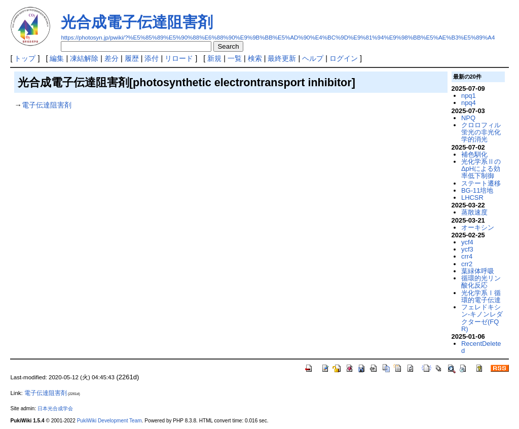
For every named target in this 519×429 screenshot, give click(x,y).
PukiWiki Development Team (109, 420)
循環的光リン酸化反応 (481, 281)
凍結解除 (84, 58)
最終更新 (282, 58)
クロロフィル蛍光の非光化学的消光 (481, 132)
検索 (255, 58)
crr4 (466, 256)
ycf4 (467, 242)
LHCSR (472, 197)
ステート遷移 (481, 183)
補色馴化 (474, 154)
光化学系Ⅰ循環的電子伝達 (481, 296)
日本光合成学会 (55, 408)
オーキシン (477, 227)
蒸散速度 (474, 212)
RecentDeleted (481, 347)
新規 (214, 58)
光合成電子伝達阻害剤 (137, 22)
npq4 (468, 102)
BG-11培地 (477, 190)
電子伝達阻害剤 (46, 105)
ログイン (343, 58)
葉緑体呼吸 (477, 271)
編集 (57, 58)
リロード (179, 58)
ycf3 (467, 249)
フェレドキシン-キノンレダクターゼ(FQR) (482, 318)
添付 (151, 58)
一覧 (235, 58)
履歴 (132, 58)
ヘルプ (312, 58)
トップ (24, 58)
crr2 (466, 264)
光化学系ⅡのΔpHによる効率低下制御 (481, 169)
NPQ (468, 118)
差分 (111, 58)
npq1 (468, 95)
